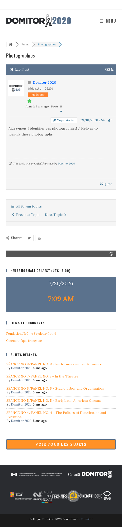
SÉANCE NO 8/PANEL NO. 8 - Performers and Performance (54, 364)
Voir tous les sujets (61, 444)
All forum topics (26, 206)
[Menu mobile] (108, 21)
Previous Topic (26, 215)
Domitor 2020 (44, 82)
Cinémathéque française (24, 341)
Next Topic (55, 215)
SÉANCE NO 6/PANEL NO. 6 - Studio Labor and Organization (55, 388)
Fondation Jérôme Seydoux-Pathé (31, 334)
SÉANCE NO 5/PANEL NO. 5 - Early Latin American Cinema (53, 400)
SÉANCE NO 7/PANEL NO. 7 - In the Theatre (42, 376)
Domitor (87, 519)
